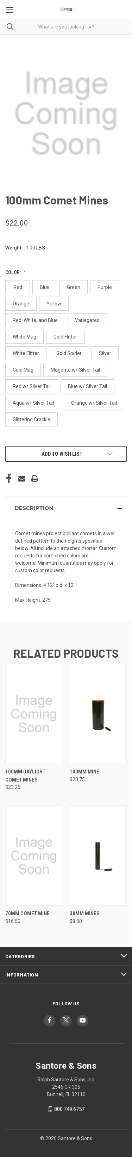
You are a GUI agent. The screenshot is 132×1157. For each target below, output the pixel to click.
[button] (66, 508)
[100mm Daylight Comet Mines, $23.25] (34, 714)
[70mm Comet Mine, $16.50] (34, 855)
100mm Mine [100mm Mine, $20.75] (84, 772)
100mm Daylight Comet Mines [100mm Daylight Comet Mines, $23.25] (25, 776)
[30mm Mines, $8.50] (98, 855)
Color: (13, 272)
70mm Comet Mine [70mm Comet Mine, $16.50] (27, 913)
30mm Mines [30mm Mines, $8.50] (85, 913)
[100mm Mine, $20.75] (98, 714)
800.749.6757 (69, 1109)
